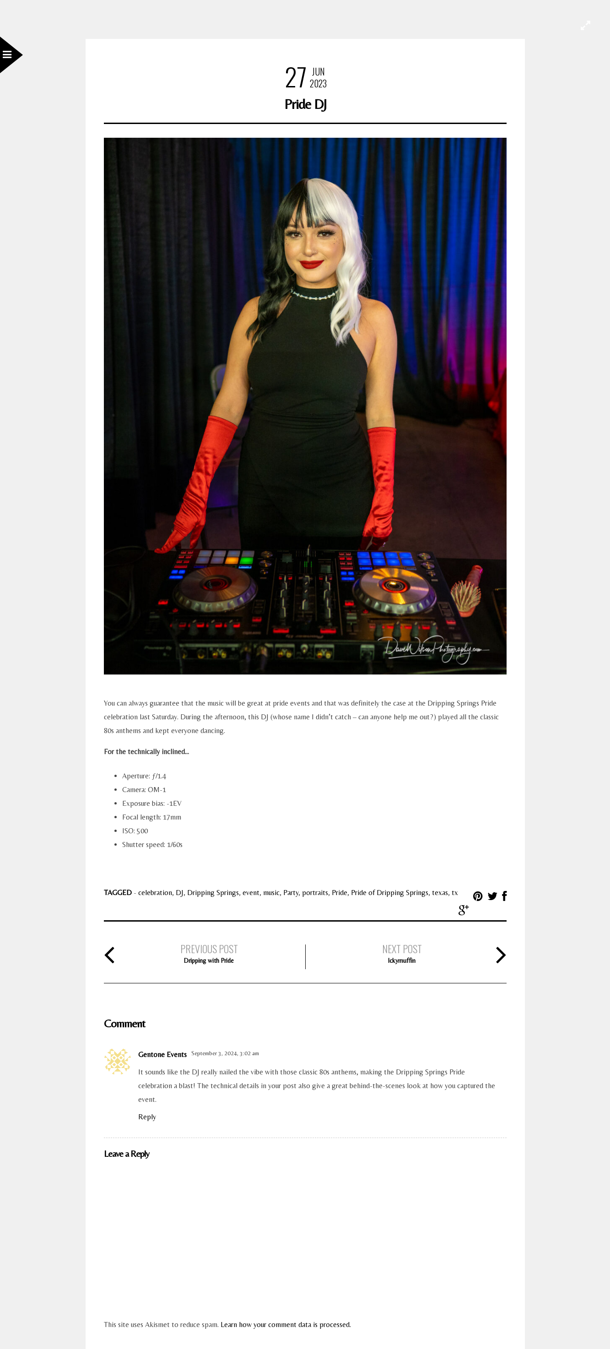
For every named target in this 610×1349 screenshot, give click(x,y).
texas (440, 892)
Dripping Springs (213, 892)
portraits (315, 892)
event (251, 892)
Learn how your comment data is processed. (286, 1324)
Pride (339, 892)
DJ (180, 892)
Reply (147, 1116)
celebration (155, 892)
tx (455, 892)
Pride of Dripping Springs (389, 892)
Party (290, 892)
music (271, 892)
